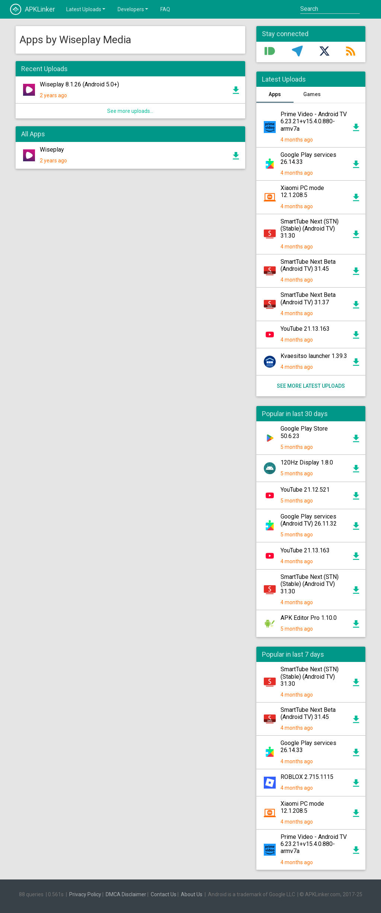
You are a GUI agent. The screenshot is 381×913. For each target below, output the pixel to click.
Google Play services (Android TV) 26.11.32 (309, 520)
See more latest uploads (311, 386)
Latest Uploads (86, 9)
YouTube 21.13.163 (305, 328)
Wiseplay (52, 149)
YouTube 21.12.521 (305, 489)
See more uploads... (130, 111)
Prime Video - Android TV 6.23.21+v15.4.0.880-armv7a (314, 121)
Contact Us (163, 894)
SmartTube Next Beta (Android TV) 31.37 (308, 298)
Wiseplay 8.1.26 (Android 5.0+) (79, 84)
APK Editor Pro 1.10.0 (309, 617)
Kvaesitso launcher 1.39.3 (314, 355)
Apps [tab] (275, 94)
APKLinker (32, 9)
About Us (191, 894)
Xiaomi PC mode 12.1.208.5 (302, 191)
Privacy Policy (85, 894)
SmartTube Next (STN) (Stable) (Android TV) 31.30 (310, 228)
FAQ (165, 9)
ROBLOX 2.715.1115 (307, 776)
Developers (133, 9)
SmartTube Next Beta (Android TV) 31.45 (308, 265)
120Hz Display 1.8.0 (307, 462)
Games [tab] (312, 94)
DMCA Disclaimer (126, 894)
